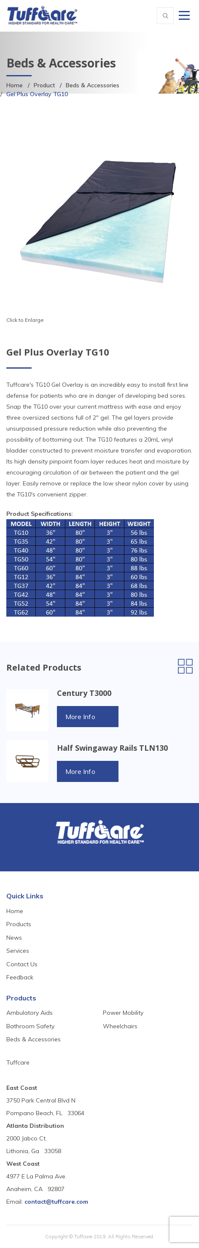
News (14, 937)
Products (18, 924)
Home (14, 85)
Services (17, 950)
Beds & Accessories (92, 85)
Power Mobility (123, 1012)
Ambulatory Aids (29, 1012)
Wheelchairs (120, 1026)
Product (44, 85)
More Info (80, 716)
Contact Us (22, 964)
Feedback (19, 977)
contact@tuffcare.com (56, 1201)
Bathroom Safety (30, 1026)
